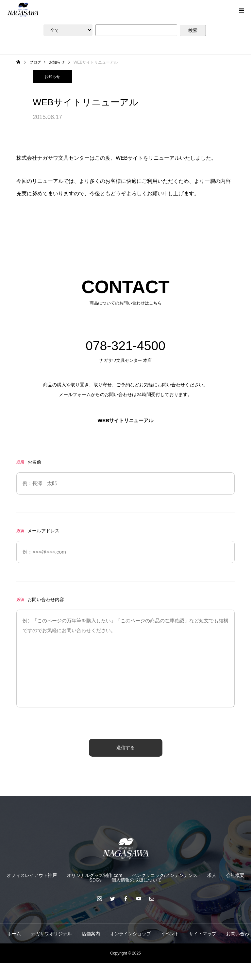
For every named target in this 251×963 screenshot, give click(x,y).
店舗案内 (91, 933)
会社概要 (235, 875)
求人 (211, 875)
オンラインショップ (130, 933)
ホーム (14, 933)
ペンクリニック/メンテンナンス (164, 875)
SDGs (95, 879)
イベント (170, 933)
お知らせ (52, 76)
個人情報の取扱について (136, 879)
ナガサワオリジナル (51, 933)
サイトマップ (202, 933)
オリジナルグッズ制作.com (94, 875)
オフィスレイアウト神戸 (32, 875)
